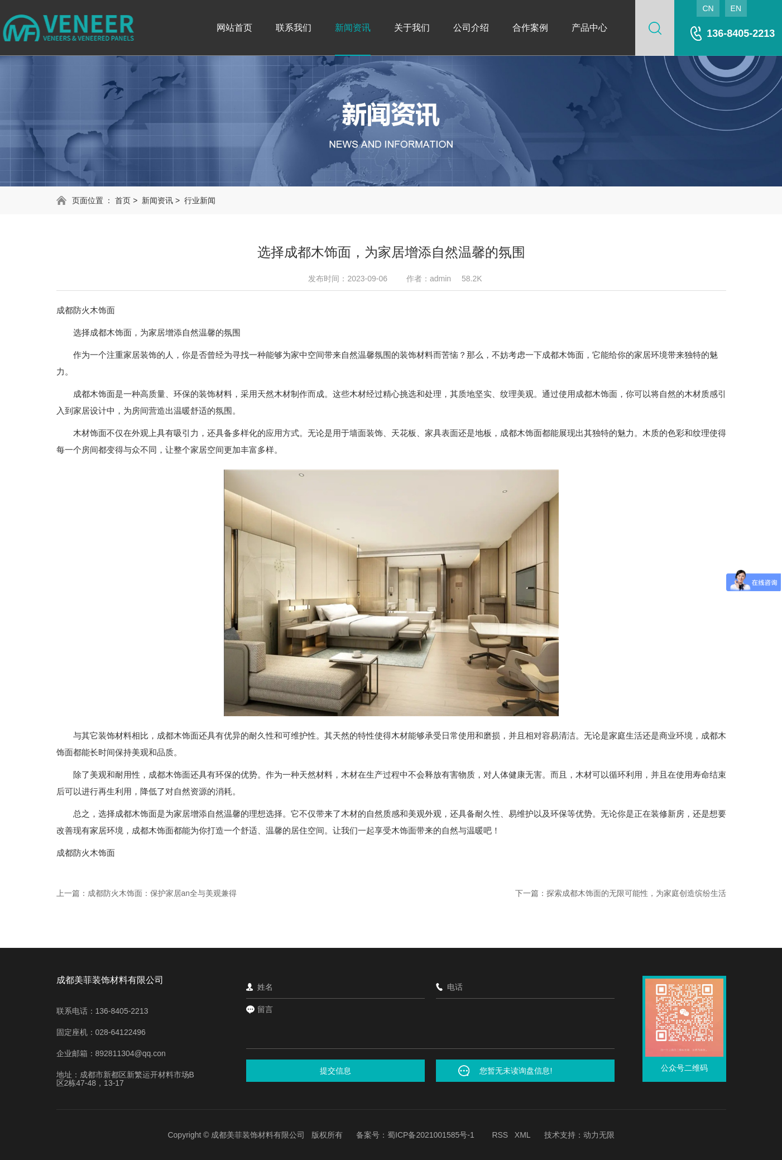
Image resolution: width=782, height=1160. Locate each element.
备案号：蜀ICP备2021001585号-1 (415, 1134)
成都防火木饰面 (85, 310)
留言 (430, 1026)
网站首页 (234, 27)
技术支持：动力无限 (579, 1134)
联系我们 (293, 27)
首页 (123, 200)
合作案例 (530, 27)
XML (523, 1134)
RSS (500, 1134)
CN (707, 8)
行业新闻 (199, 200)
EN (736, 8)
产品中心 (589, 27)
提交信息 (335, 1070)
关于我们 (412, 27)
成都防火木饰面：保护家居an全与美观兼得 (162, 893)
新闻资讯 (353, 27)
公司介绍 (471, 27)
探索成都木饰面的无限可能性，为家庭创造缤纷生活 (636, 893)
